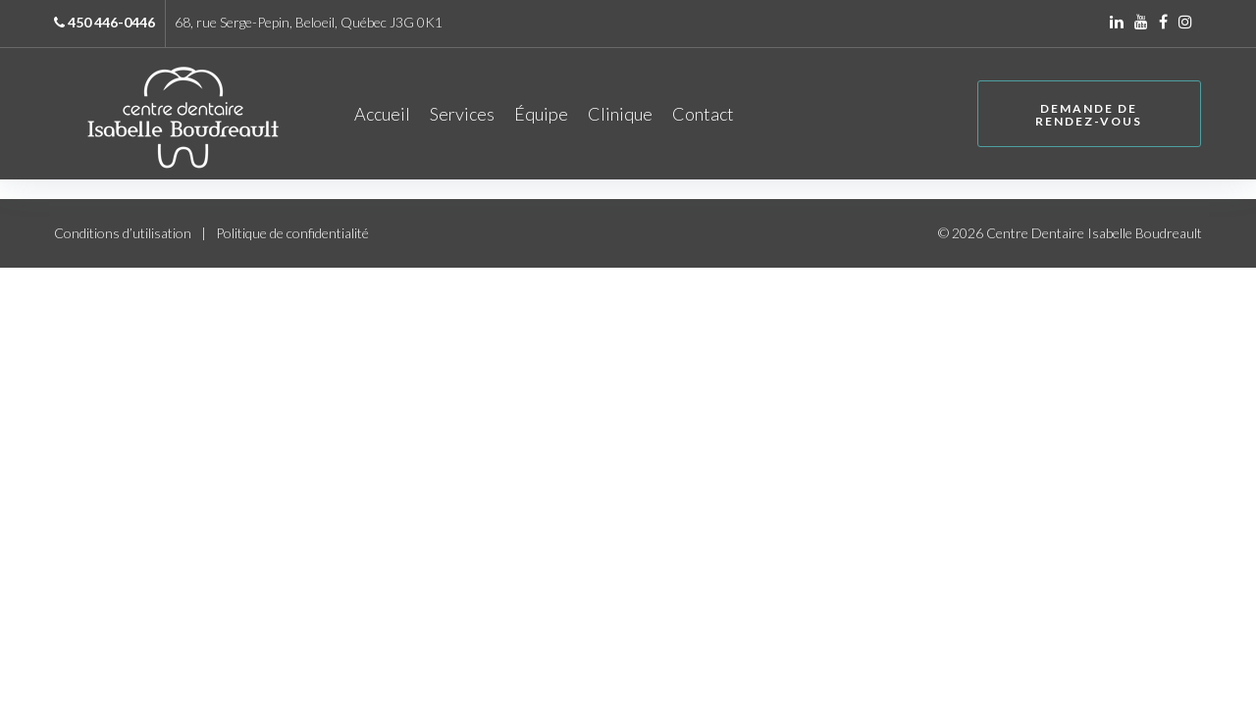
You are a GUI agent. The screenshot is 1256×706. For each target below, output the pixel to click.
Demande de (1085, 116)
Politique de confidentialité (292, 235)
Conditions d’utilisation (122, 235)
